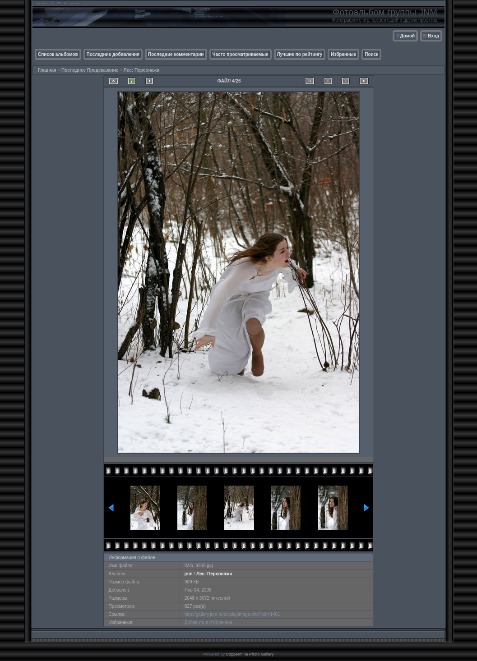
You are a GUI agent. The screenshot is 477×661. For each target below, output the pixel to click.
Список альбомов (58, 54)
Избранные (343, 54)
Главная (47, 70)
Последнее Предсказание (89, 70)
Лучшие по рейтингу (300, 54)
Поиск (371, 54)
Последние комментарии (176, 54)
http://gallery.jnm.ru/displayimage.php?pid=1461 (232, 614)
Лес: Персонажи (141, 70)
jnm (189, 573)
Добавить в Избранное (208, 622)
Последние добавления (113, 54)
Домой (407, 35)
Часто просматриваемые (241, 54)
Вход (433, 35)
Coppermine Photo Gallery (249, 654)
